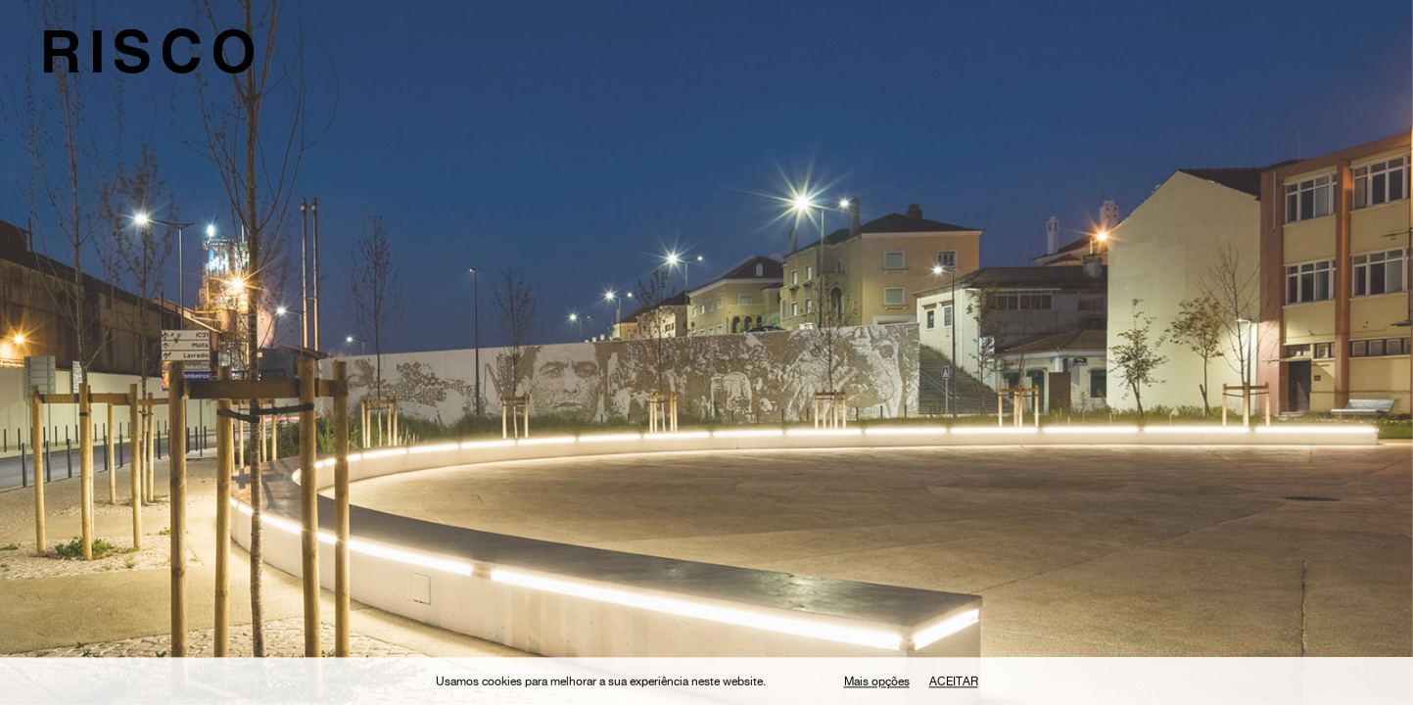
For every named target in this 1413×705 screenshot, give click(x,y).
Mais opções (877, 685)
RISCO (151, 59)
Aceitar (953, 685)
